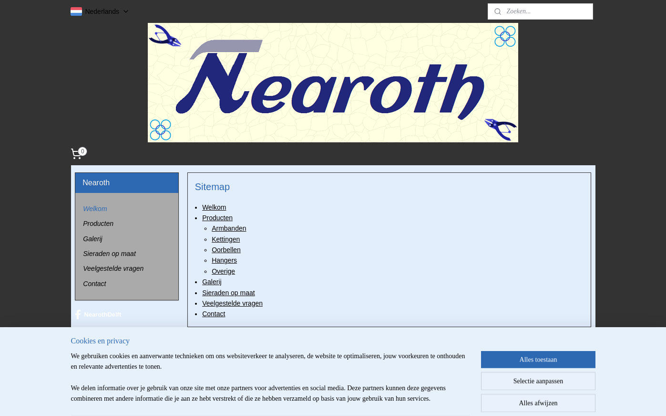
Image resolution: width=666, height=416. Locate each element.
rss (314, 398)
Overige (223, 271)
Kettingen (226, 239)
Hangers (224, 260)
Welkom (214, 207)
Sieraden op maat (228, 293)
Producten (217, 218)
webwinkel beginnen (345, 398)
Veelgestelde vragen (232, 303)
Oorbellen (226, 250)
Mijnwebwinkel (419, 398)
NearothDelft (98, 315)
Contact (213, 314)
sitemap (297, 398)
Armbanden (229, 228)
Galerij (211, 282)
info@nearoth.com (120, 359)
